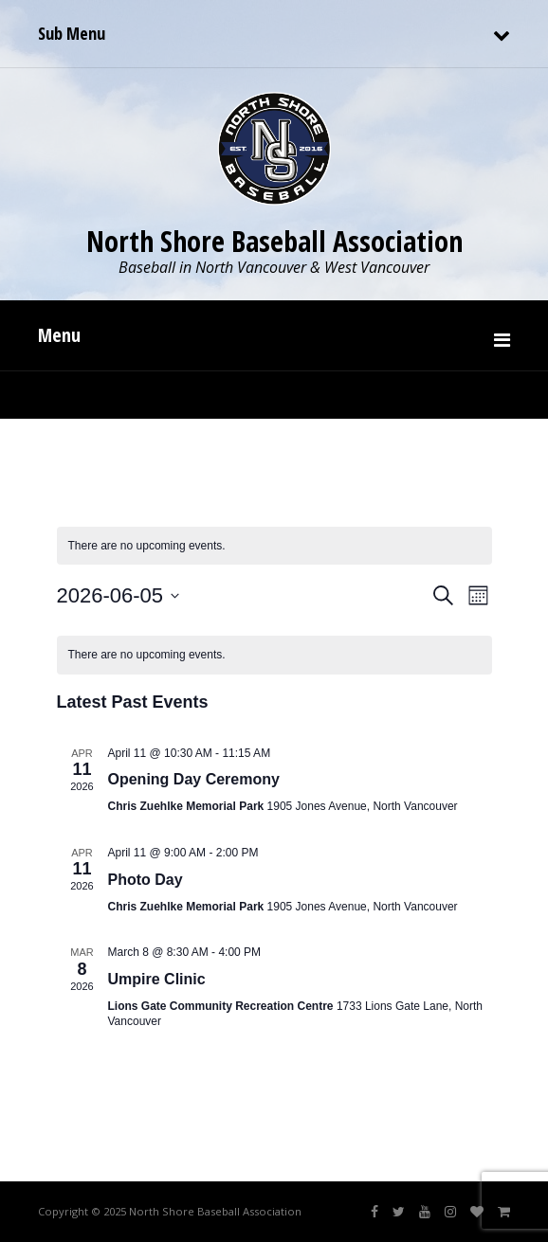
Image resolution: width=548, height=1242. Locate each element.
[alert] (274, 655)
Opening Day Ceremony (194, 779)
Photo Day (145, 880)
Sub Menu (71, 33)
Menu (59, 335)
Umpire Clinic (157, 979)
